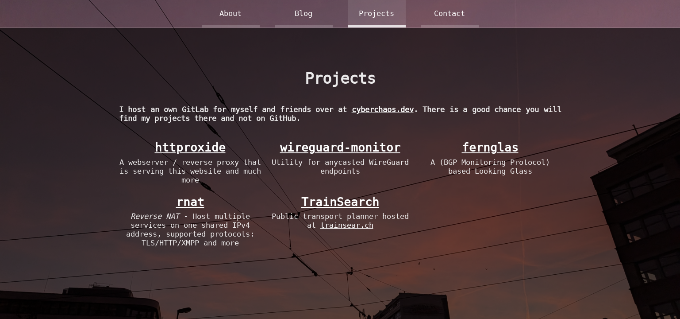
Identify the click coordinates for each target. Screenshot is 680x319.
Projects (376, 13)
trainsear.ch (346, 225)
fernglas (490, 147)
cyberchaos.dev (383, 109)
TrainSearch (340, 202)
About (230, 13)
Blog (303, 13)
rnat (190, 202)
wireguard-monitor (340, 147)
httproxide (190, 147)
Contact (449, 13)
